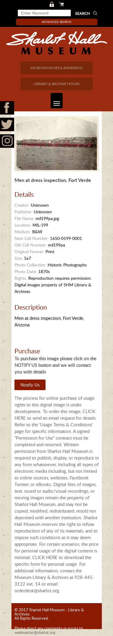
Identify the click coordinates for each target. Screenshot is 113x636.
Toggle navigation (55, 101)
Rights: (20, 278)
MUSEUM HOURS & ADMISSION (56, 67)
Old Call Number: (30, 245)
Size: (18, 258)
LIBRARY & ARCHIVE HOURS (57, 83)
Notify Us (29, 385)
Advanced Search (56, 22)
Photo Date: (25, 271)
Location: (22, 225)
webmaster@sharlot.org (34, 632)
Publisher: (23, 212)
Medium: (22, 231)
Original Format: (29, 251)
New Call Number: (31, 238)
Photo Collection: (30, 265)
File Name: (24, 218)
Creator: (22, 205)
